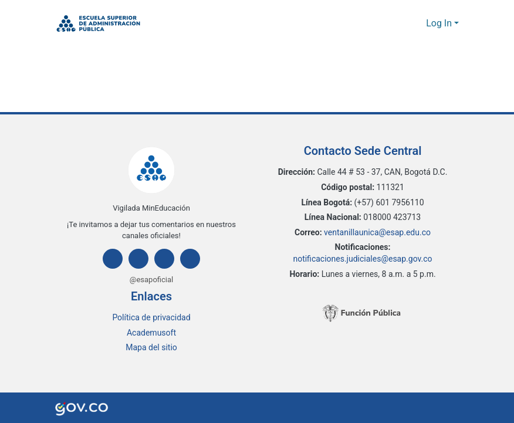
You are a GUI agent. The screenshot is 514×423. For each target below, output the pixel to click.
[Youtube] (190, 259)
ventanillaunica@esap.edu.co (378, 232)
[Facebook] (113, 259)
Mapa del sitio (152, 347)
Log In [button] (440, 23)
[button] (98, 23)
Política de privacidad (151, 317)
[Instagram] (138, 259)
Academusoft (152, 333)
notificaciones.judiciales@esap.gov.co (362, 259)
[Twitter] (164, 259)
